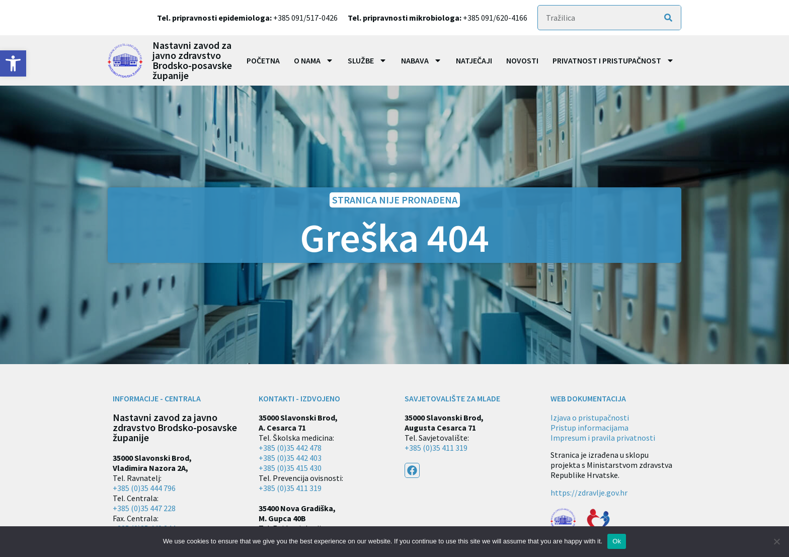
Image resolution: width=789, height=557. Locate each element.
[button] (13, 63)
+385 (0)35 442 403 (290, 458)
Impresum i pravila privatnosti (602, 438)
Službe (367, 60)
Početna (263, 60)
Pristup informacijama (589, 428)
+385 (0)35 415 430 (290, 468)
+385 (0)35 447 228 (144, 508)
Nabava (421, 60)
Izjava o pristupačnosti (589, 417)
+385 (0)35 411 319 (290, 488)
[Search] (668, 18)
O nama (314, 60)
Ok (616, 541)
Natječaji (474, 60)
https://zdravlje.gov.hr (588, 493)
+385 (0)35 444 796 (144, 488)
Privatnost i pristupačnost (613, 60)
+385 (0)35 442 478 (290, 448)
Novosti (522, 60)
